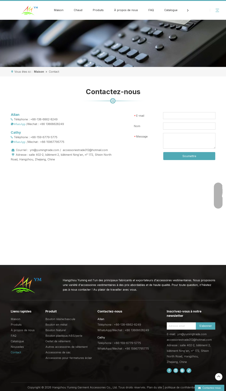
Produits (98, 10)
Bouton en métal (56, 324)
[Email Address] (180, 326)
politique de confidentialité (181, 387)
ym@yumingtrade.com (44, 150)
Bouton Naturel (55, 330)
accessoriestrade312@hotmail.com (85, 150)
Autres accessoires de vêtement (66, 347)
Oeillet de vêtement (57, 341)
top (219, 376)
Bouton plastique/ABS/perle (63, 335)
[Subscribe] (205, 326)
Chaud (78, 10)
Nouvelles (17, 347)
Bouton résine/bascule (60, 319)
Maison (58, 10)
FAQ (151, 10)
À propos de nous (126, 10)
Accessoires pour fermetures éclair (68, 358)
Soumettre (189, 156)
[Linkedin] (175, 370)
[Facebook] (169, 370)
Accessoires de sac (58, 352)
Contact (16, 352)
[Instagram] (182, 370)
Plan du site (154, 387)
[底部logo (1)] (26, 284)
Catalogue (170, 10)
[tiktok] (188, 370)
